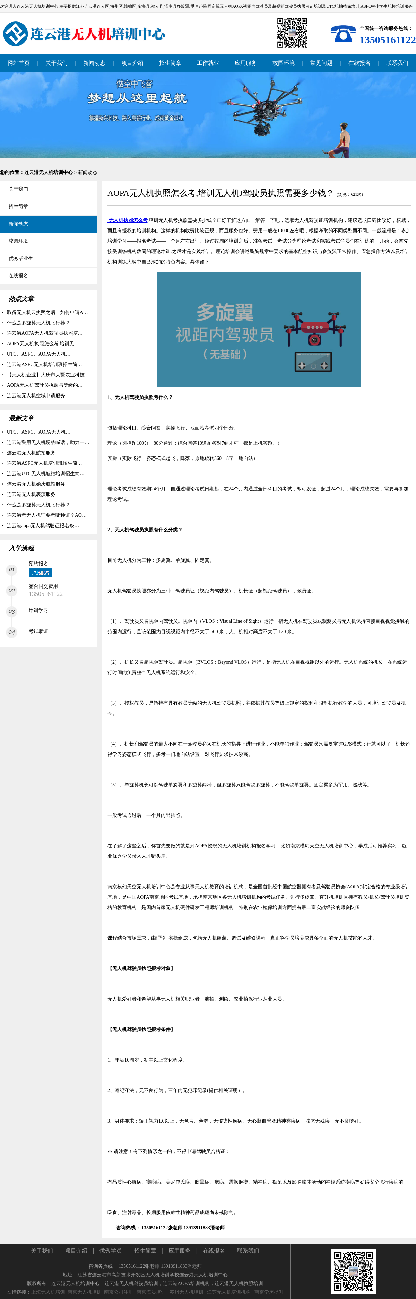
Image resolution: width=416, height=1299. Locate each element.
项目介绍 (76, 1251)
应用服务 (179, 1251)
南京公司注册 (118, 1292)
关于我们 (42, 1251)
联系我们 (248, 1251)
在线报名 (214, 1251)
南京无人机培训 (85, 1292)
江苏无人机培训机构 (229, 1292)
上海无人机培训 (48, 1292)
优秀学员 (110, 1251)
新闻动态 (87, 172)
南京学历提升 (269, 1292)
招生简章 (145, 1251)
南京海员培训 (151, 1292)
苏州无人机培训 (186, 1292)
